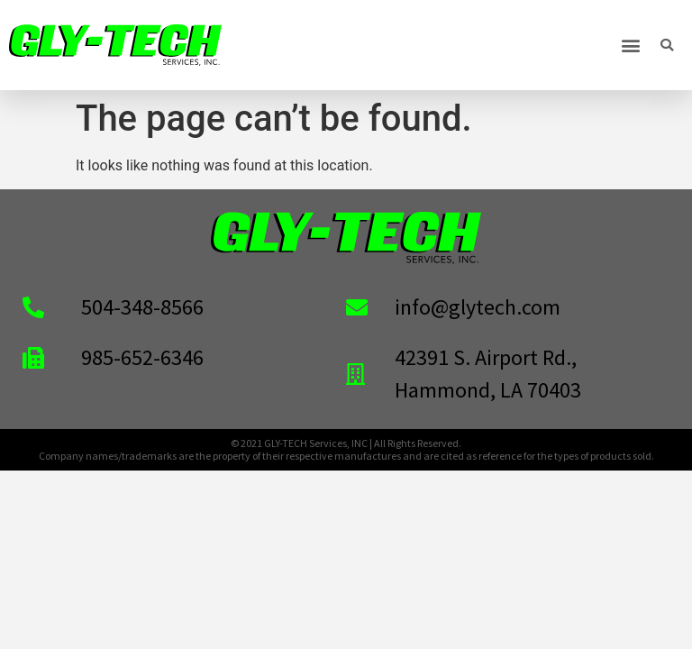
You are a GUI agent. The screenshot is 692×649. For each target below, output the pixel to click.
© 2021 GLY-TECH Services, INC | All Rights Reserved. (346, 443)
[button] (631, 45)
